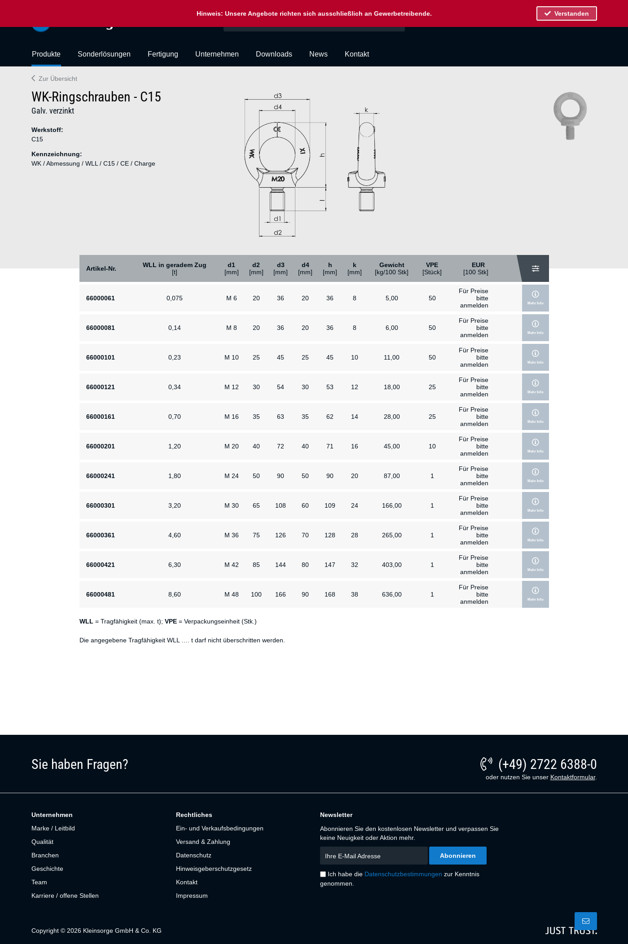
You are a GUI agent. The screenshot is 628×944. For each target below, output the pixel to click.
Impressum (192, 895)
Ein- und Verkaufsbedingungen (219, 828)
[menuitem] (46, 57)
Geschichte (47, 868)
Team (39, 882)
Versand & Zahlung (203, 841)
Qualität (42, 841)
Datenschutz (193, 855)
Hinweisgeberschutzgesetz (214, 868)
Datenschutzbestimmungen (403, 874)
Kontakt (187, 882)
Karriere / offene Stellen (65, 895)
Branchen (45, 855)
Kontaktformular (572, 777)
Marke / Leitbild (53, 828)
